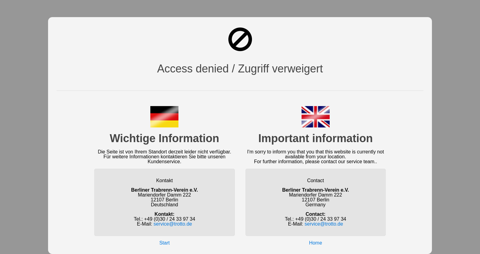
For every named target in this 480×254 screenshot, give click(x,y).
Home (315, 242)
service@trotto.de (173, 223)
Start (164, 242)
